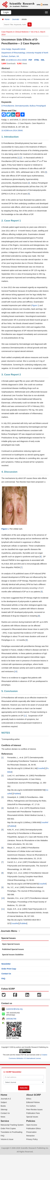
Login (6, 12)
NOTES (5, 732)
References (7, 754)
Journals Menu (10, 931)
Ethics (28, 1099)
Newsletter (6, 964)
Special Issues (32, 1117)
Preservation (31, 1132)
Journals (15, 19)
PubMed (16, 794)
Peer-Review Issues (34, 1110)
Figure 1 (35, 305)
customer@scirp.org (14, 1009)
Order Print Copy (8, 969)
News (3, 1117)
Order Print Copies (8, 1128)
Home (7, 19)
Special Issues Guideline (12, 955)
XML (43, 60)
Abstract (5, 68)
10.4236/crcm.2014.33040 (16, 60)
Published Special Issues (13, 949)
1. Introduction (10, 136)
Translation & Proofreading (11, 1132)
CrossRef (41, 768)
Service (5, 1121)
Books (3, 1106)
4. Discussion (9, 471)
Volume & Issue (7, 1139)
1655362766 (11, 1019)
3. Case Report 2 (11, 374)
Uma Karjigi (6, 49)
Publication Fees (33, 1113)
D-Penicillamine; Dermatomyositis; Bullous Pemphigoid (23, 106)
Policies (30, 1121)
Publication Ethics (33, 1128)
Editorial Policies (33, 1102)
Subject (4, 1102)
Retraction (30, 1136)
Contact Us (6, 974)
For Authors (31, 1106)
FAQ (3, 979)
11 (25, 716)
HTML (36, 60)
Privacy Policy (32, 1139)
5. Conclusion (9, 691)
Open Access (31, 1125)
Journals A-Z (6, 1099)
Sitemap (4, 1110)
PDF (30, 60)
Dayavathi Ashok (18, 49)
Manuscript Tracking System (12, 1125)
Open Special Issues (11, 944)
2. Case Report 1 (11, 220)
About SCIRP (33, 1095)
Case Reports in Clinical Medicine (15, 32)
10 (16, 671)
